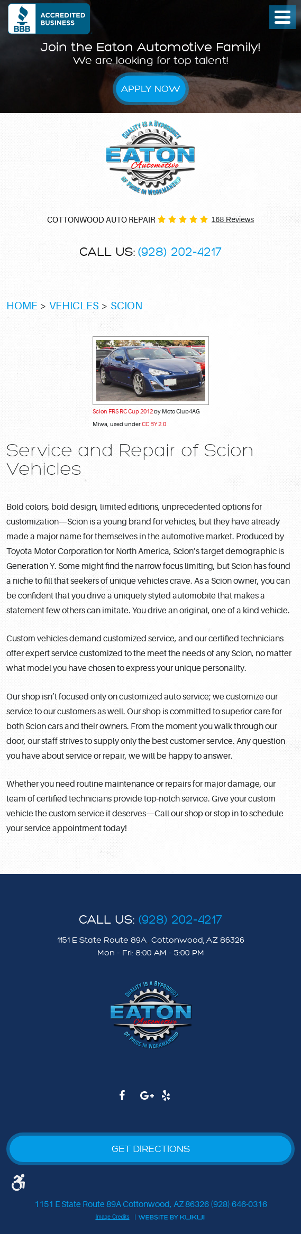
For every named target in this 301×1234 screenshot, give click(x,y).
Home (22, 306)
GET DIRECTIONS (151, 1149)
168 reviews (233, 219)
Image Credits (112, 1217)
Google (150, 1100)
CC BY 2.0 (154, 424)
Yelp (172, 1100)
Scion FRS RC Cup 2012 (123, 411)
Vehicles (74, 306)
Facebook (129, 1100)
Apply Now (150, 89)
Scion (126, 306)
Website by (172, 1216)
